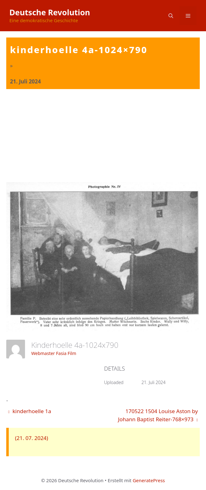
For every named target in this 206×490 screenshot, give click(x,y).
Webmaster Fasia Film (53, 353)
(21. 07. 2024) (31, 438)
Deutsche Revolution (49, 12)
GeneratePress (149, 480)
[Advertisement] (103, 136)
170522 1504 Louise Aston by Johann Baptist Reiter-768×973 (158, 415)
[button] (170, 15)
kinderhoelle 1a (29, 411)
